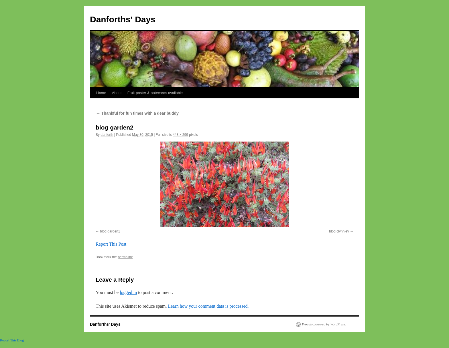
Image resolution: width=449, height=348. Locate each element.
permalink (125, 257)
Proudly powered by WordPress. (324, 324)
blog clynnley (339, 231)
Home (101, 93)
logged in (128, 292)
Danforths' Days (122, 19)
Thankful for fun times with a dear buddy (137, 113)
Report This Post (111, 244)
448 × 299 (180, 135)
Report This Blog (12, 340)
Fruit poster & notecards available (155, 93)
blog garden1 (110, 231)
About (117, 93)
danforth (107, 135)
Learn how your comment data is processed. (208, 306)
